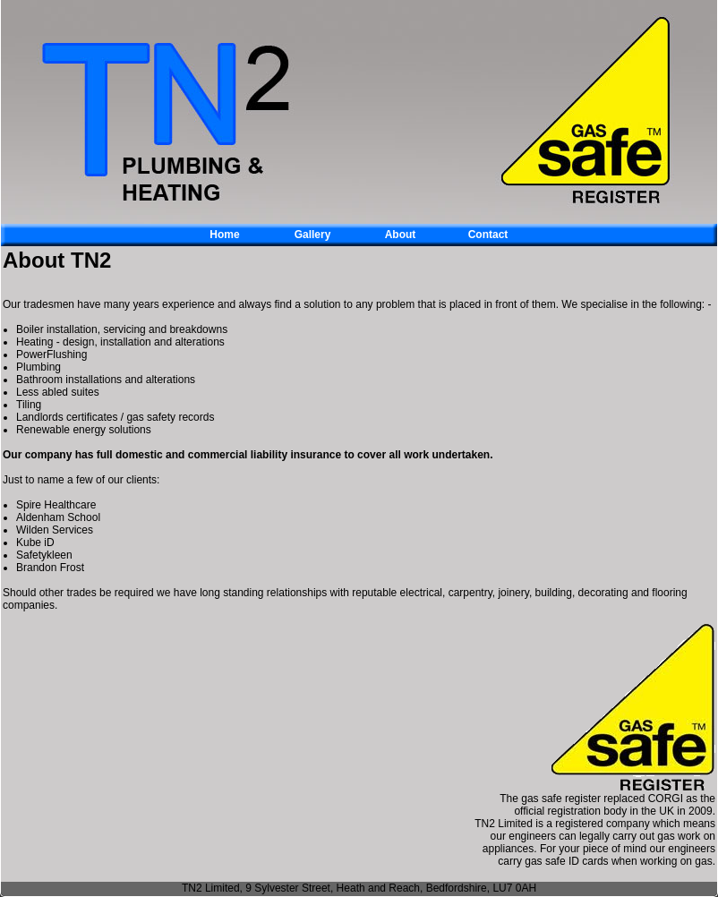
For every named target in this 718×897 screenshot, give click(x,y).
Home (224, 234)
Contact (488, 234)
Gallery (313, 234)
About (400, 234)
